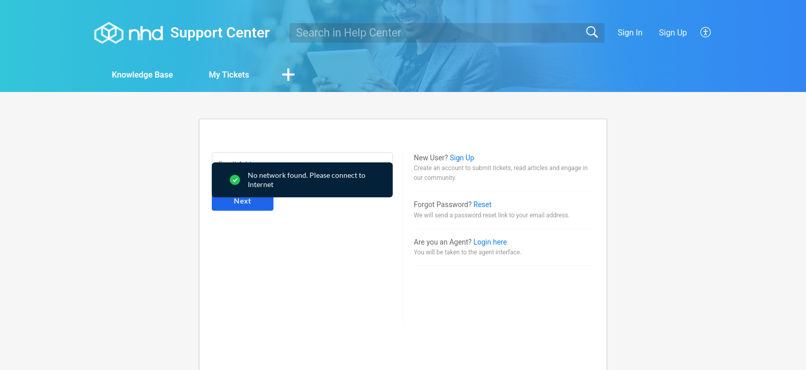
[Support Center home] (128, 33)
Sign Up (673, 33)
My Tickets (229, 75)
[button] (706, 33)
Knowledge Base (142, 75)
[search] (446, 33)
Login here (490, 242)
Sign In (630, 33)
